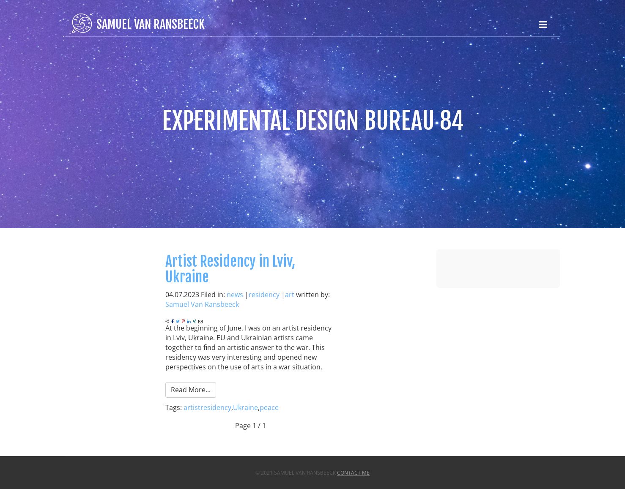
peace (269, 407)
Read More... (191, 389)
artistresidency (207, 407)
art (289, 294)
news (235, 294)
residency (264, 294)
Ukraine (245, 407)
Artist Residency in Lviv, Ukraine (230, 269)
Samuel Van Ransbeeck (202, 304)
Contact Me (353, 472)
